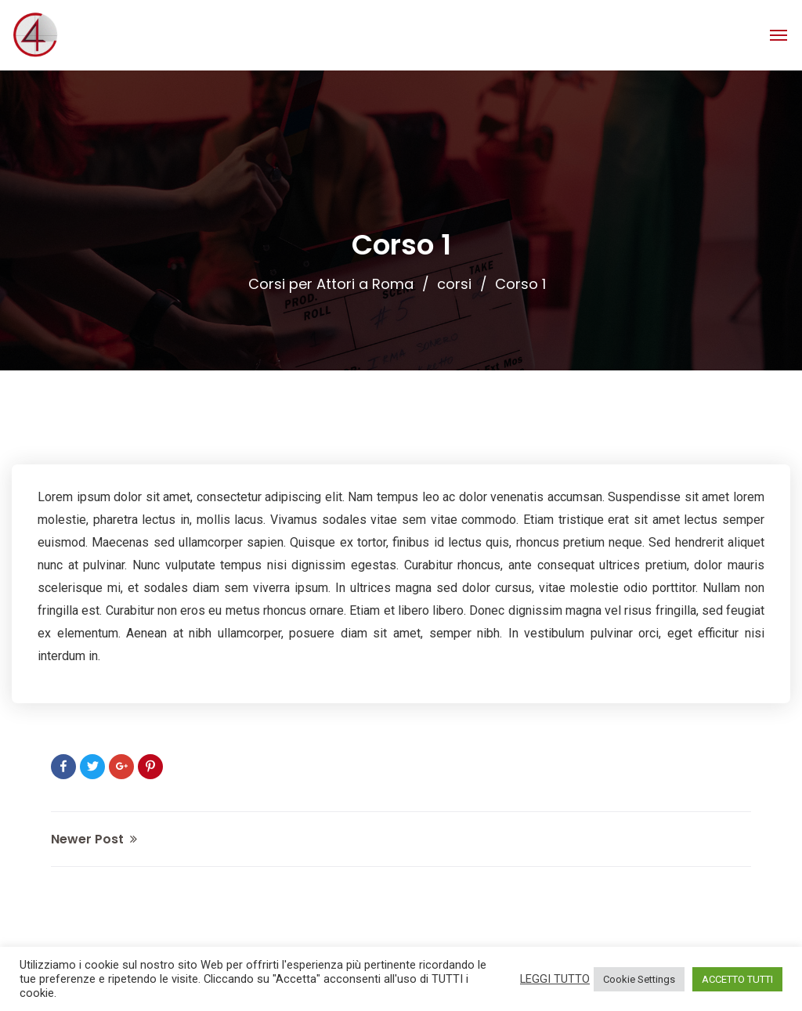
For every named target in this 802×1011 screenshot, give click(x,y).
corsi (454, 284)
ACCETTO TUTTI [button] (737, 979)
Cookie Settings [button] (639, 979)
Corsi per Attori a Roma (331, 284)
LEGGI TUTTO (555, 979)
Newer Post (94, 839)
